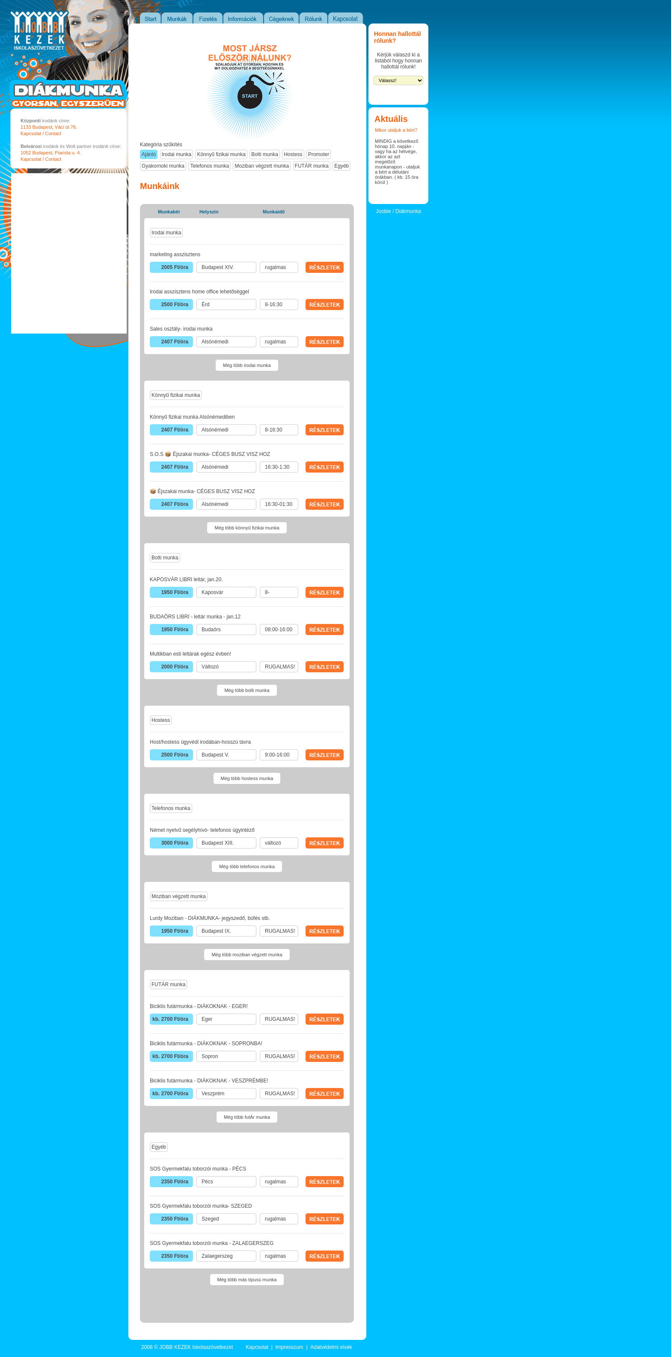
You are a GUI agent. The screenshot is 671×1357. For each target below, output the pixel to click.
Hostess (293, 154)
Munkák (177, 18)
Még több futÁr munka (247, 1117)
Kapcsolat (346, 18)
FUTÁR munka (312, 166)
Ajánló (149, 154)
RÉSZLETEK (325, 267)
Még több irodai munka (247, 365)
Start (150, 18)
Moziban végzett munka (262, 166)
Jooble (383, 211)
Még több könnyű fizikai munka (246, 527)
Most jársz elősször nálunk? (250, 87)
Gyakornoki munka (163, 166)
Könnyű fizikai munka (221, 154)
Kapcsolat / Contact (41, 133)
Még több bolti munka (246, 690)
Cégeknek (281, 18)
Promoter (318, 154)
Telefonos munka (209, 166)
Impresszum (289, 1347)
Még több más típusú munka (247, 1279)
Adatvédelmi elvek (331, 1347)
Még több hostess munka (247, 778)
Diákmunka (408, 211)
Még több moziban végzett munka (246, 954)
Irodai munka (176, 154)
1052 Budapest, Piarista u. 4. (51, 152)
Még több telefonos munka (247, 866)
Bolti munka (264, 154)
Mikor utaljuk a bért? (396, 130)
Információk (244, 18)
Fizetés (208, 18)
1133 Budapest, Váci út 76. (49, 127)
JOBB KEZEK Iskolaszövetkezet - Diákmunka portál (31, 52)
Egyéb (341, 166)
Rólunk (314, 18)
